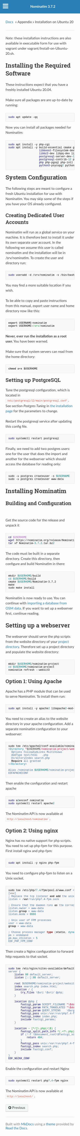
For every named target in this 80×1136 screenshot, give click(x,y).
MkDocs (27, 1124)
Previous (16, 1107)
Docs (9, 22)
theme (50, 1124)
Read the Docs (16, 1128)
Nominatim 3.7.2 (42, 6)
